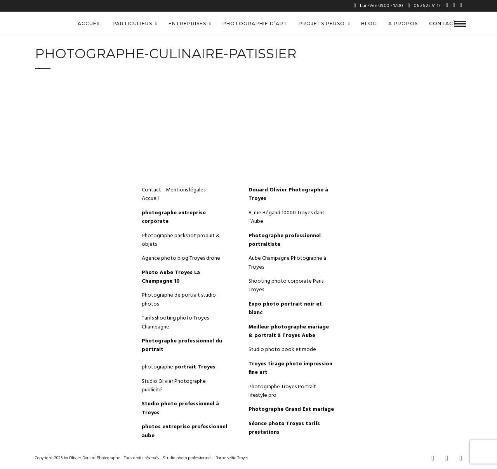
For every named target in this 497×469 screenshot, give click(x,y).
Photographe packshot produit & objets (181, 240)
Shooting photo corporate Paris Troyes (285, 285)
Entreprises (187, 23)
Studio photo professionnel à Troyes (180, 408)
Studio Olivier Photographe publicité (174, 385)
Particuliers (132, 23)
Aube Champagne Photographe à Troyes (287, 262)
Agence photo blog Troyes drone (181, 258)
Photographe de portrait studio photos (179, 299)
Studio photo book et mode (282, 349)
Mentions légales (186, 190)
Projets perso (322, 23)
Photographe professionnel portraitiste (284, 240)
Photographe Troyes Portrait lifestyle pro (282, 391)
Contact (443, 23)
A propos (403, 23)
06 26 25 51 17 (424, 6)
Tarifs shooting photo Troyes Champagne (175, 322)
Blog (369, 23)
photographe (178, 367)
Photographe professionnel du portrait (182, 345)
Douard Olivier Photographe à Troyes (288, 194)
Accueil (89, 23)
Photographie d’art (254, 23)
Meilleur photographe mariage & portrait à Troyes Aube (288, 331)
